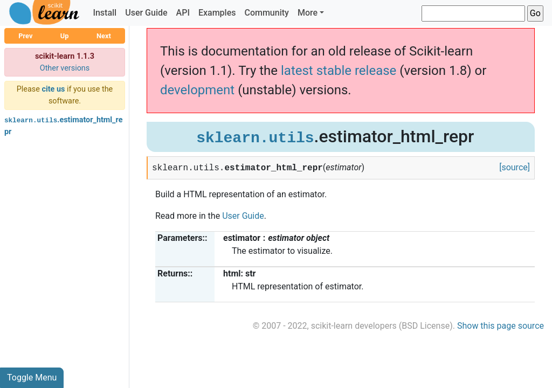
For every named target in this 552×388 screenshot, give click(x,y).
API (183, 13)
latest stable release (338, 70)
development (197, 90)
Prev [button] (25, 36)
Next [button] (103, 36)
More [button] (308, 13)
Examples (217, 13)
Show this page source (500, 326)
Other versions (65, 68)
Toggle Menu (32, 377)
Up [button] (64, 36)
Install (104, 13)
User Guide (146, 13)
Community (266, 13)
